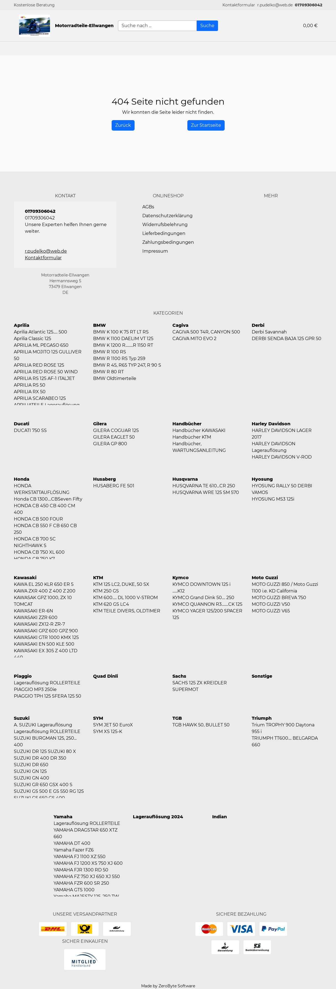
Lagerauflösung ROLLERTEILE (47, 682)
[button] (238, 5)
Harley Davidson (271, 423)
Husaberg (104, 479)
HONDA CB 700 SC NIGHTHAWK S (35, 542)
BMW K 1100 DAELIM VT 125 (123, 338)
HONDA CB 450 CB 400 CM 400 (44, 509)
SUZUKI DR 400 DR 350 (40, 758)
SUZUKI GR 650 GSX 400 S (43, 784)
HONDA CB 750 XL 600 (39, 552)
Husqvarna (185, 479)
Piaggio (23, 676)
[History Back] (123, 125)
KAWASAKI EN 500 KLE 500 (44, 644)
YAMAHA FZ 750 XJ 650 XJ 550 (87, 876)
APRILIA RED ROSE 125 (39, 365)
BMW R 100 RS (109, 351)
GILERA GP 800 (110, 443)
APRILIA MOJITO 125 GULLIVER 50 (48, 355)
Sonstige (262, 676)
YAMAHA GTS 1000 (74, 889)
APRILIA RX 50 (30, 391)
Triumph (262, 718)
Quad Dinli (105, 676)
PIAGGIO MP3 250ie (35, 689)
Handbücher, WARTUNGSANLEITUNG (199, 447)
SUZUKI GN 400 (31, 778)
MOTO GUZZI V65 (271, 610)
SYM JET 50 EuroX (113, 724)
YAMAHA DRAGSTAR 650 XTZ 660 (85, 833)
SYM (98, 718)
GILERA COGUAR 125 (116, 430)
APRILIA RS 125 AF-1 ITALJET (44, 378)
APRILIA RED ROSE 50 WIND (46, 371)
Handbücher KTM (191, 437)
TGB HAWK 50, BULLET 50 (201, 724)
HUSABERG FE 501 (113, 485)
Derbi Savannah (269, 332)
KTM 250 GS (106, 591)
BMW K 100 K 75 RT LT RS (121, 332)
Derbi (258, 325)
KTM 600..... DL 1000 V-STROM (125, 597)
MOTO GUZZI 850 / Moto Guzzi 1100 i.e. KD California (285, 588)
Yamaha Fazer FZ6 (74, 850)
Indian (219, 816)
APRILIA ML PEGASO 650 (41, 345)
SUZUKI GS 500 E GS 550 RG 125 (49, 791)
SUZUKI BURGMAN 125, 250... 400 (45, 741)
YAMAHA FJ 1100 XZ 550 (80, 856)
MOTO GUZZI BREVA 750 (279, 597)
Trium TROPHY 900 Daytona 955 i (283, 728)
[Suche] (207, 25)
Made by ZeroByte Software (168, 985)
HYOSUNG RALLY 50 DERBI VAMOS (282, 489)
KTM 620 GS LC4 (111, 604)
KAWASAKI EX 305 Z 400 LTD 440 (45, 654)
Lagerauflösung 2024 (158, 816)
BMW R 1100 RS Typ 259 (119, 358)
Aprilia (21, 325)
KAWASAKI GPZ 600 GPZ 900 (46, 630)
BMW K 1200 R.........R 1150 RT (123, 345)
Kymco (180, 577)
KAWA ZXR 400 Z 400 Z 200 (44, 591)
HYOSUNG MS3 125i (273, 499)
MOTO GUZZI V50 (271, 604)
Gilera (100, 423)
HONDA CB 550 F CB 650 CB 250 (45, 529)
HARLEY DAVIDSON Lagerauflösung (273, 447)
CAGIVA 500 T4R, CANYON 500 (206, 332)
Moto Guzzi (265, 577)
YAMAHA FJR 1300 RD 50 (81, 870)
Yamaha (63, 816)
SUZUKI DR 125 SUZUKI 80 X (45, 751)
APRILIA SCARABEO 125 (40, 398)
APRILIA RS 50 (29, 385)
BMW (99, 325)
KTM (98, 577)
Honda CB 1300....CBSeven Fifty (48, 499)
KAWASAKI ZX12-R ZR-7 (39, 624)
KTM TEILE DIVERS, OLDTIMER (126, 610)
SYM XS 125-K (107, 731)
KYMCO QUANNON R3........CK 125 (207, 604)
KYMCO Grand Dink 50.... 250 (203, 597)
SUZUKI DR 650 (31, 764)
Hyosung (262, 479)
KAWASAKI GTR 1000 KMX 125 (46, 637)
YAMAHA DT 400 (72, 843)
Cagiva (180, 325)
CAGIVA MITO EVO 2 (194, 338)
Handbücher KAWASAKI (198, 430)
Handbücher (186, 423)
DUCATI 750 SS (30, 430)
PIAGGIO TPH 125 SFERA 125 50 (47, 696)
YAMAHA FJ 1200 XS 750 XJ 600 (88, 863)
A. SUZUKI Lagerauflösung (43, 724)
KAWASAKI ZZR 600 (35, 617)
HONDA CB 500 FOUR (38, 519)
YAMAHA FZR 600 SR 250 (81, 883)
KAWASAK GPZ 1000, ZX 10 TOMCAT (43, 601)
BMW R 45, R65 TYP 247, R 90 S (127, 365)
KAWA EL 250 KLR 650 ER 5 (44, 584)
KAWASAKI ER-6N (33, 610)
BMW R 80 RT (108, 371)
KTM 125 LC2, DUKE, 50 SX (121, 584)
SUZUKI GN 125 (30, 771)
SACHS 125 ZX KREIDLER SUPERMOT (199, 686)
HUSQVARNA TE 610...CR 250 (203, 485)
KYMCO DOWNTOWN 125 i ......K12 (201, 588)
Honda (21, 479)
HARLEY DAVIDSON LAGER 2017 (282, 434)
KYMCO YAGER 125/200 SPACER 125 (207, 614)
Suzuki (22, 718)
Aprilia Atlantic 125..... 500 (40, 332)
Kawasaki (25, 577)
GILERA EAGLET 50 (114, 437)
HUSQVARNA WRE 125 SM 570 (205, 492)
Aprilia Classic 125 (32, 338)
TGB (177, 718)
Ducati (21, 423)
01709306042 (308, 4)
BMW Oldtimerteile (114, 378)
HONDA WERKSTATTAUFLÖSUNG (41, 489)
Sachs (179, 676)
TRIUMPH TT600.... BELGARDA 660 (285, 741)
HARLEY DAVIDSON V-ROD (282, 457)
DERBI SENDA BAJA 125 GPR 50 (286, 338)
